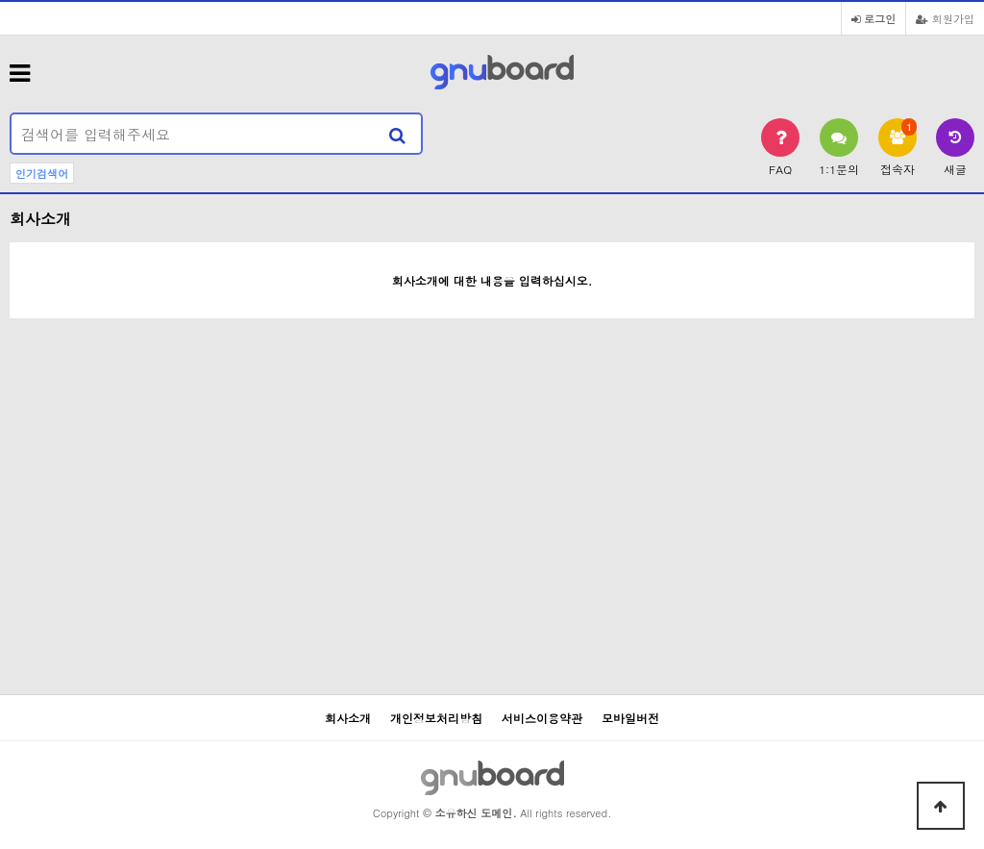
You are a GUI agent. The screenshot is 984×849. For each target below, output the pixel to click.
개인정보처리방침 (436, 718)
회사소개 (348, 718)
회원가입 (945, 18)
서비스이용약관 (542, 718)
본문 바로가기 (0, 0)
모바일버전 (630, 718)
